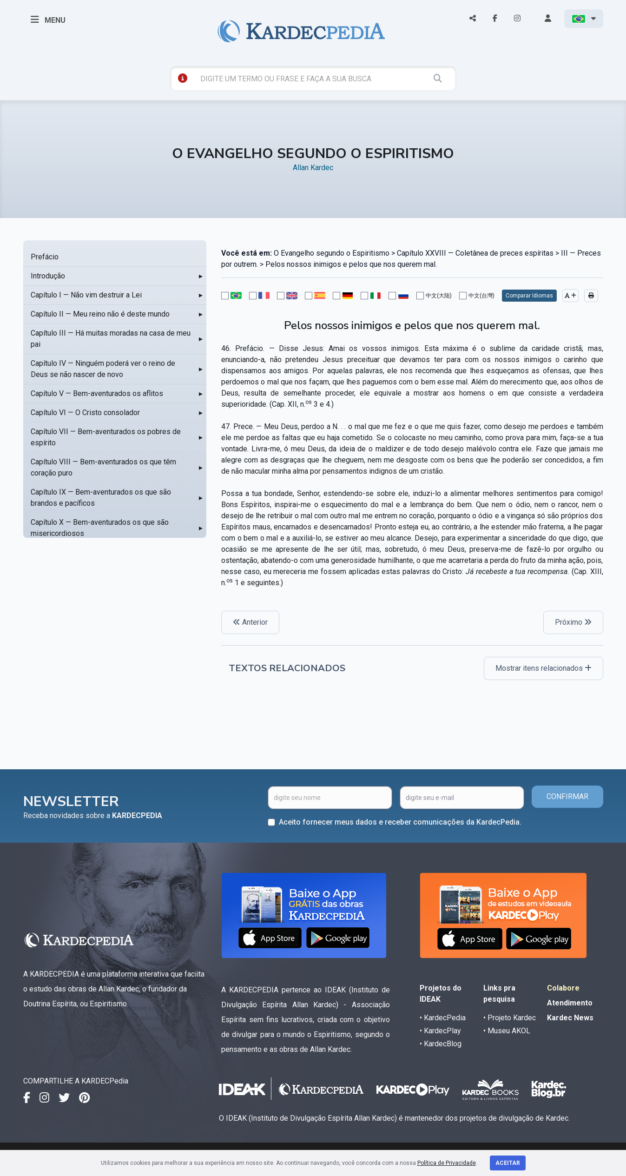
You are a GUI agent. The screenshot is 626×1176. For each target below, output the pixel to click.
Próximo (573, 622)
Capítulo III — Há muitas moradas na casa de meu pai (111, 339)
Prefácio (45, 256)
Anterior (250, 622)
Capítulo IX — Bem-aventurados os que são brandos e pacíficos (101, 498)
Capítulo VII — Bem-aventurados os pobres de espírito (106, 437)
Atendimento (570, 1002)
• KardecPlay (440, 1030)
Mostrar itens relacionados (543, 668)
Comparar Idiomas (529, 295)
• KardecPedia (443, 1017)
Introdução (48, 275)
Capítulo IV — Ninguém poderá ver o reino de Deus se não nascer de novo (103, 369)
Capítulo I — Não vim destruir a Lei (86, 295)
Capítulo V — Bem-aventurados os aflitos (97, 393)
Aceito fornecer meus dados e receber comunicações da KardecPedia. (400, 822)
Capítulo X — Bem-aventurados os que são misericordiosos (100, 528)
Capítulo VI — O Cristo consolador (85, 412)
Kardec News (570, 1017)
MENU (48, 19)
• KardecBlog (440, 1043)
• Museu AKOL (506, 1030)
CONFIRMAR (567, 796)
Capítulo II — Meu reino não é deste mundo (100, 314)
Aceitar (507, 1163)
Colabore (563, 988)
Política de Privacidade (446, 1163)
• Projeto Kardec (509, 1017)
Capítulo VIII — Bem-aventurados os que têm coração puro (103, 467)
